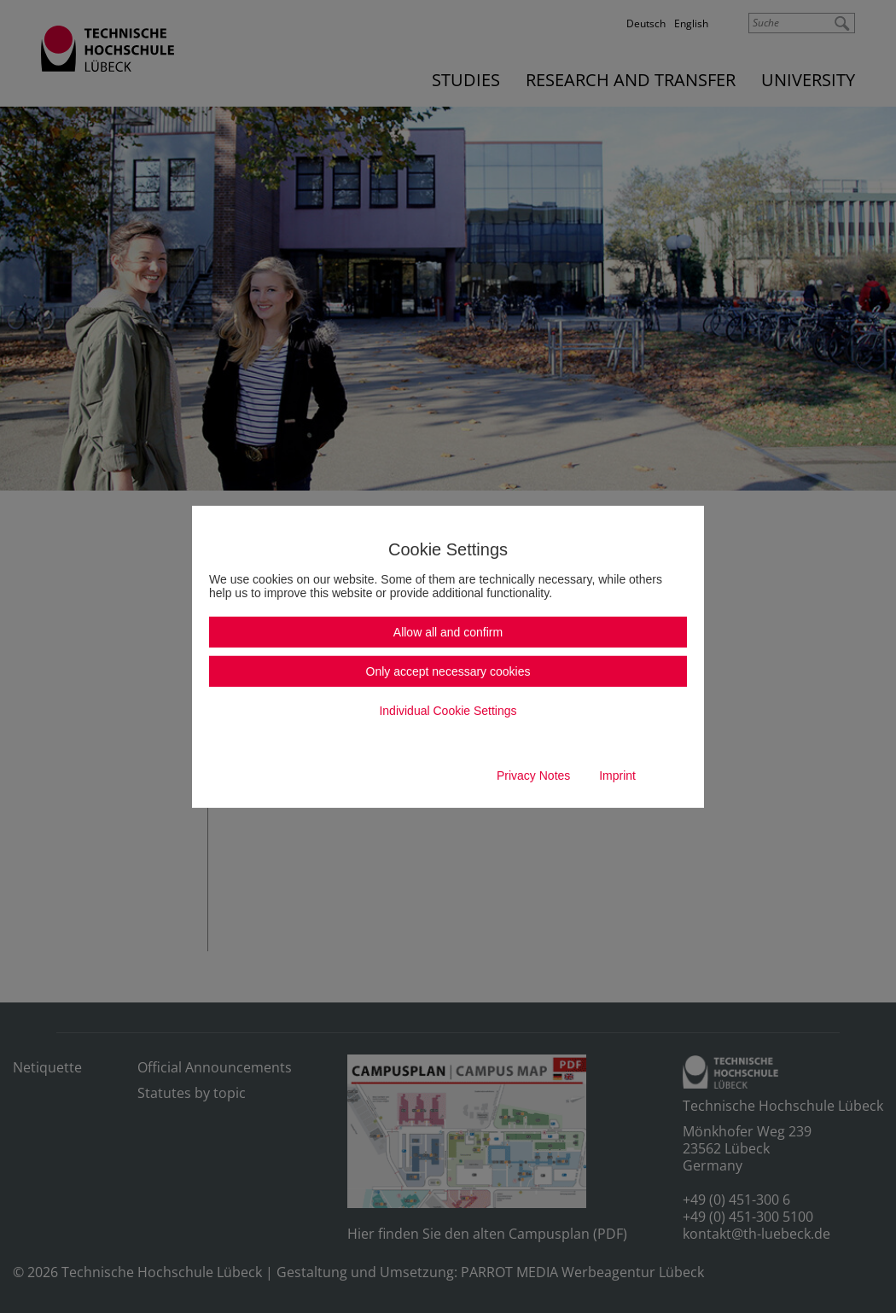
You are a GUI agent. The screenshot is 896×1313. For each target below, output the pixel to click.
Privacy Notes (533, 775)
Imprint (617, 775)
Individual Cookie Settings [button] (447, 711)
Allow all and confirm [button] (448, 632)
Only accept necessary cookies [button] (448, 671)
